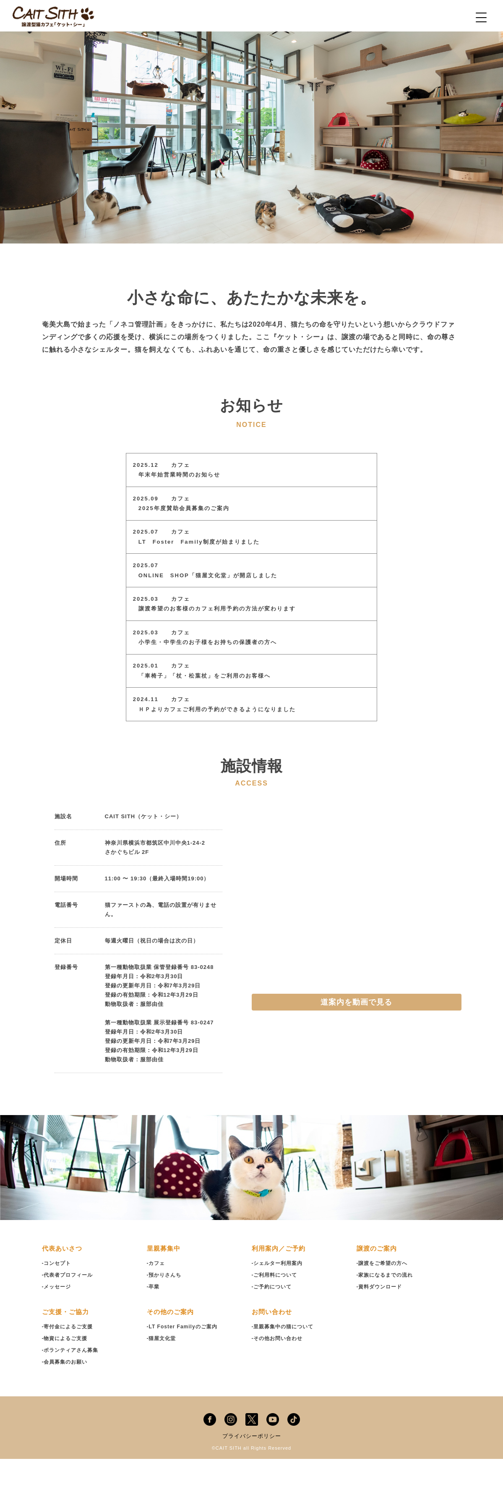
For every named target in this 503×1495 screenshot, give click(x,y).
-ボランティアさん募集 (72, 1386)
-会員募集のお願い (66, 1398)
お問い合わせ (273, 1347)
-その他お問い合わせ (279, 1374)
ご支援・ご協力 (67, 1347)
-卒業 (154, 1323)
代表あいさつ (63, 1284)
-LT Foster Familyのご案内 (184, 1362)
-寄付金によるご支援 (69, 1362)
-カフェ (157, 1299)
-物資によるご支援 (66, 1374)
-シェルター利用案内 (279, 1299)
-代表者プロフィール (69, 1311)
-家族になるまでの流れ (387, 1311)
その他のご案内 (172, 1347)
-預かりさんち (165, 1311)
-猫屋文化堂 (162, 1374)
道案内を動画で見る (356, 1038)
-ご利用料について (276, 1311)
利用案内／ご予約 (280, 1284)
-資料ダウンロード (381, 1323)
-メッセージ (57, 1323)
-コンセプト (57, 1299)
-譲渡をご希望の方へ (384, 1299)
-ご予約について (273, 1323)
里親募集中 (164, 1284)
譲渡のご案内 (378, 1284)
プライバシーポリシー (251, 1472)
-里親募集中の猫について (285, 1362)
